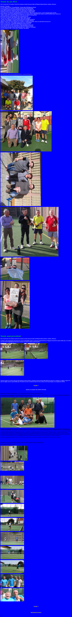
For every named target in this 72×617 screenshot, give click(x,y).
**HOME (35, 385)
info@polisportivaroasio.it (36, 612)
